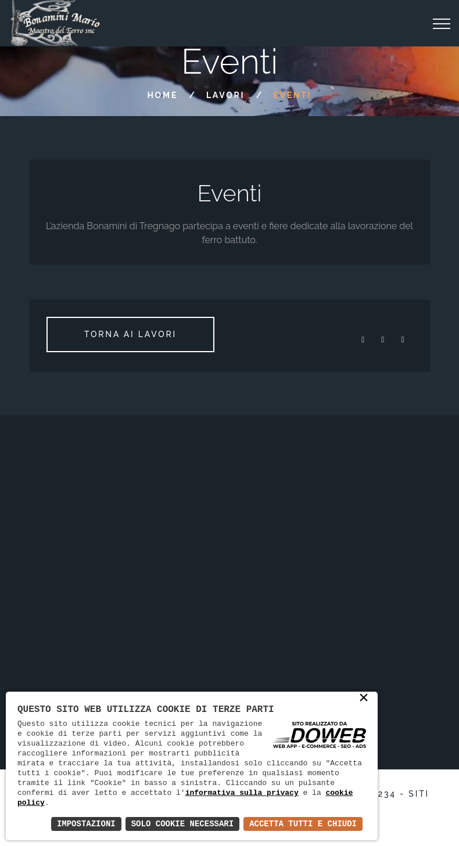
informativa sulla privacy (242, 792)
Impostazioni (86, 823)
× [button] (363, 699)
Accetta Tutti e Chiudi (303, 823)
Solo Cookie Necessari (182, 823)
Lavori (225, 95)
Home (162, 95)
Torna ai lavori (130, 334)
